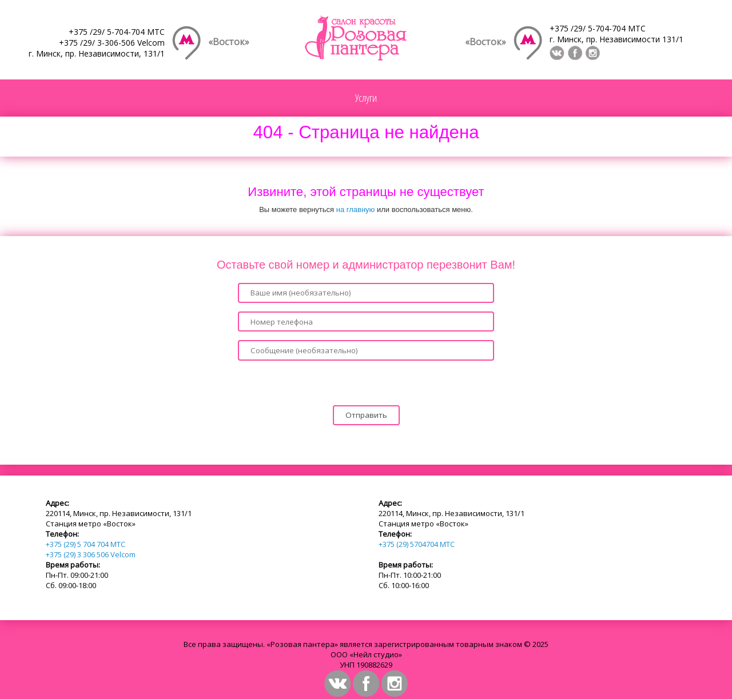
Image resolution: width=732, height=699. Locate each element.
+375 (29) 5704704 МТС (417, 544)
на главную (355, 209)
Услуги (366, 97)
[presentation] (366, 383)
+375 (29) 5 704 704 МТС (85, 544)
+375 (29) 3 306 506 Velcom (91, 554)
